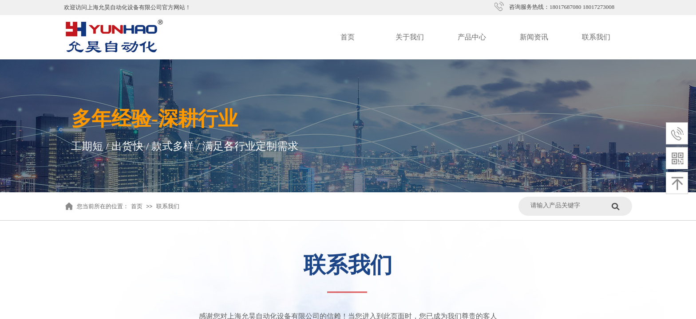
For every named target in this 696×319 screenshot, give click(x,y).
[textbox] (569, 205)
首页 (347, 37)
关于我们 (409, 37)
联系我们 (596, 37)
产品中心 (472, 37)
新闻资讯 (534, 37)
